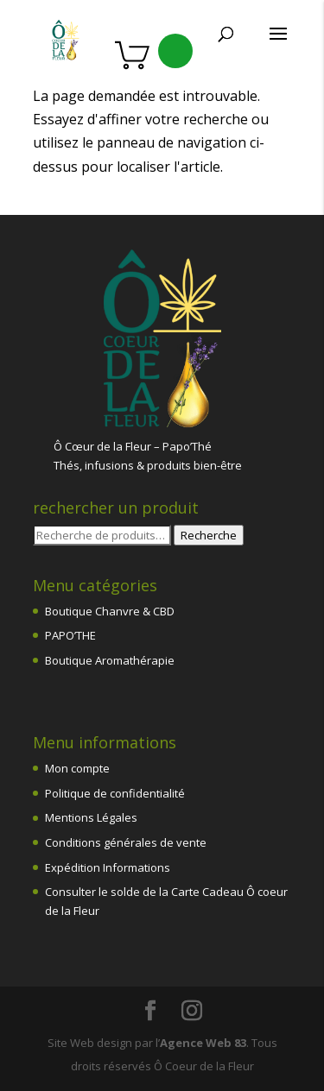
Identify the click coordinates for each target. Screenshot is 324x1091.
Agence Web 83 (203, 1042)
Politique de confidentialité (115, 793)
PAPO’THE (70, 635)
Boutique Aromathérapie (110, 660)
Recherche (209, 535)
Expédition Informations (107, 867)
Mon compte (77, 768)
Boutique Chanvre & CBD (110, 611)
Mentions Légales (91, 817)
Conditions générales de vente (125, 842)
